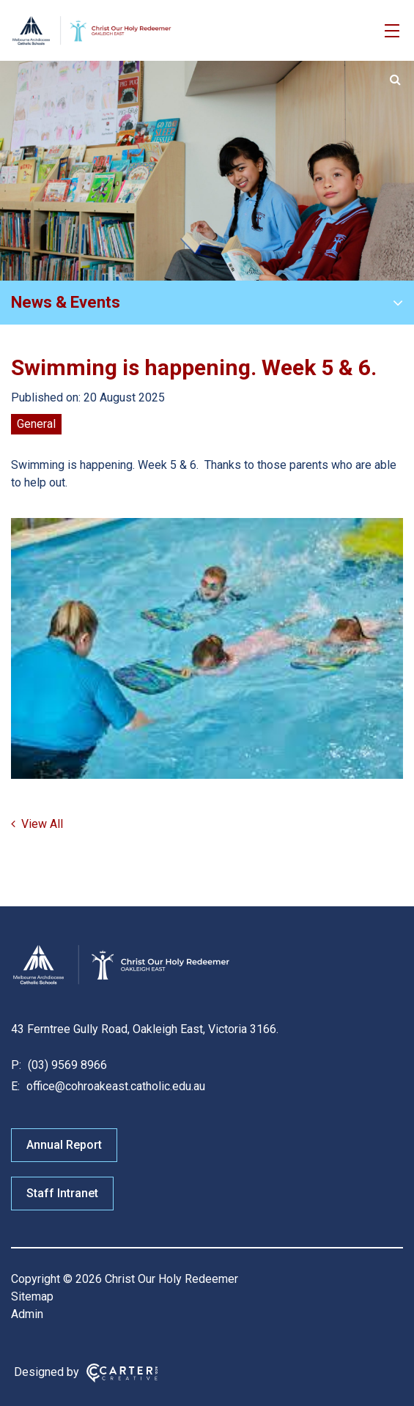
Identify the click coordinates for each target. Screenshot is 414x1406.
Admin (27, 1314)
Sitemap (32, 1296)
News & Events (65, 302)
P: (16, 1065)
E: (15, 1086)
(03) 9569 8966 (66, 1065)
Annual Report (64, 1145)
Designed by (46, 1372)
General (36, 424)
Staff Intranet (62, 1193)
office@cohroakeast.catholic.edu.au (114, 1086)
